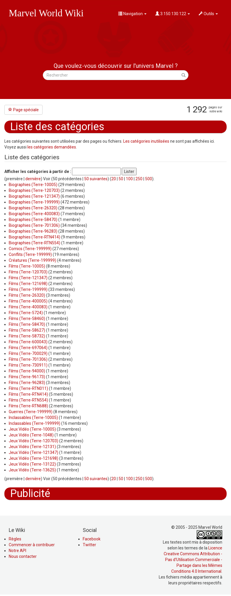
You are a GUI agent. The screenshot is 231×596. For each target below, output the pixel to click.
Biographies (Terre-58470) (33, 219)
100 (129, 178)
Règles (15, 539)
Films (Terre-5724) (26, 312)
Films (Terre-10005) (27, 266)
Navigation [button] (132, 13)
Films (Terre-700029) (28, 353)
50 (121, 178)
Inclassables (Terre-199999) (34, 423)
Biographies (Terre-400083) (34, 213)
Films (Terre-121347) (28, 277)
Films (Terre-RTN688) (28, 406)
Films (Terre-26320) (27, 295)
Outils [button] (208, 13)
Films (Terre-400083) (28, 307)
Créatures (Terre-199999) (32, 260)
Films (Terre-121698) (28, 283)
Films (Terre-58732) (27, 336)
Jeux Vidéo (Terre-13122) (32, 464)
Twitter (89, 544)
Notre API (17, 550)
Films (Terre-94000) (27, 371)
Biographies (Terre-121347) (34, 196)
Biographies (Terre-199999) (34, 202)
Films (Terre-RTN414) (28, 394)
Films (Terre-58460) (27, 318)
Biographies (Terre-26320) (33, 208)
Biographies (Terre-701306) (34, 225)
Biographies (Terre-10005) (33, 184)
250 (138, 178)
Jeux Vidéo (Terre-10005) (32, 429)
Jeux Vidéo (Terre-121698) (33, 458)
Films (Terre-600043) (28, 341)
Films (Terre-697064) (28, 347)
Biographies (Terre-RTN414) (34, 237)
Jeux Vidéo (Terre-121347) (33, 452)
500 (148, 178)
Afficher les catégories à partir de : (37, 171)
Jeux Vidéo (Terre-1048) (31, 435)
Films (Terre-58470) (27, 324)
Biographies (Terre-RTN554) (34, 242)
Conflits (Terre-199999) (30, 254)
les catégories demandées (51, 147)
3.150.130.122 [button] (172, 13)
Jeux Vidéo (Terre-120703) (33, 440)
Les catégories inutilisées (146, 141)
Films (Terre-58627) (27, 330)
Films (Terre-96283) (27, 382)
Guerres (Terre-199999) (30, 411)
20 (113, 178)
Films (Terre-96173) (27, 376)
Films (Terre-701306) (28, 359)
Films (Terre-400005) (28, 301)
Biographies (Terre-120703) (34, 190)
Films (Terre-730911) (28, 365)
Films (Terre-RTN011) (28, 388)
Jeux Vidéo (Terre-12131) (32, 446)
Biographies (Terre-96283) (33, 231)
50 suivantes (95, 178)
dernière (33, 178)
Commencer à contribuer (32, 544)
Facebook (91, 539)
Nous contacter (23, 556)
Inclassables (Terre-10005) (33, 417)
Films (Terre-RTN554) (28, 400)
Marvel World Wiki (46, 13)
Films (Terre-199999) (28, 289)
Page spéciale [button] (23, 109)
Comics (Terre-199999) (30, 248)
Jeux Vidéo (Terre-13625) (32, 470)
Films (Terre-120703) (28, 272)
